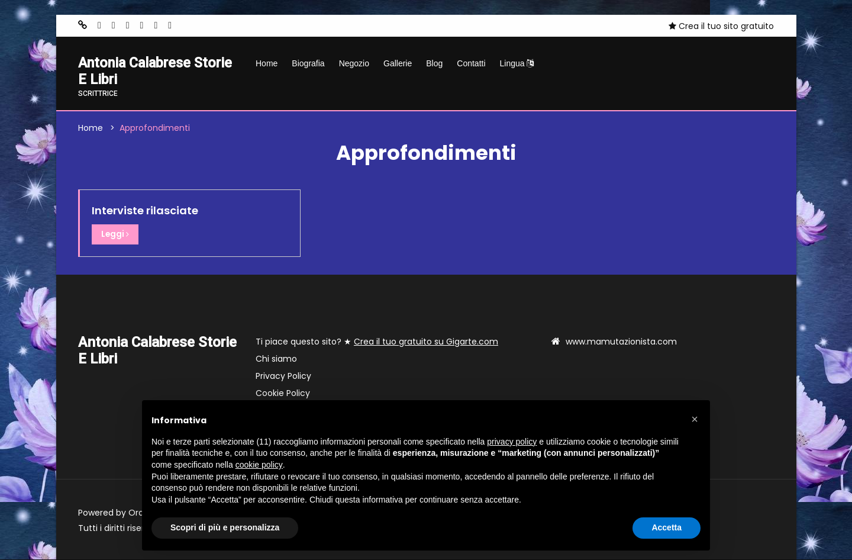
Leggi (115, 235)
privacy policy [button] (512, 441)
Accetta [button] (666, 527)
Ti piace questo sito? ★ (377, 342)
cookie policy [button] (259, 464)
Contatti (471, 63)
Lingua (517, 63)
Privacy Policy (283, 376)
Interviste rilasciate (145, 211)
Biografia (308, 63)
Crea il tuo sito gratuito (721, 26)
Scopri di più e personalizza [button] (224, 527)
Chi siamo (276, 359)
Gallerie (397, 63)
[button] (694, 419)
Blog (434, 63)
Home (266, 63)
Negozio (354, 63)
